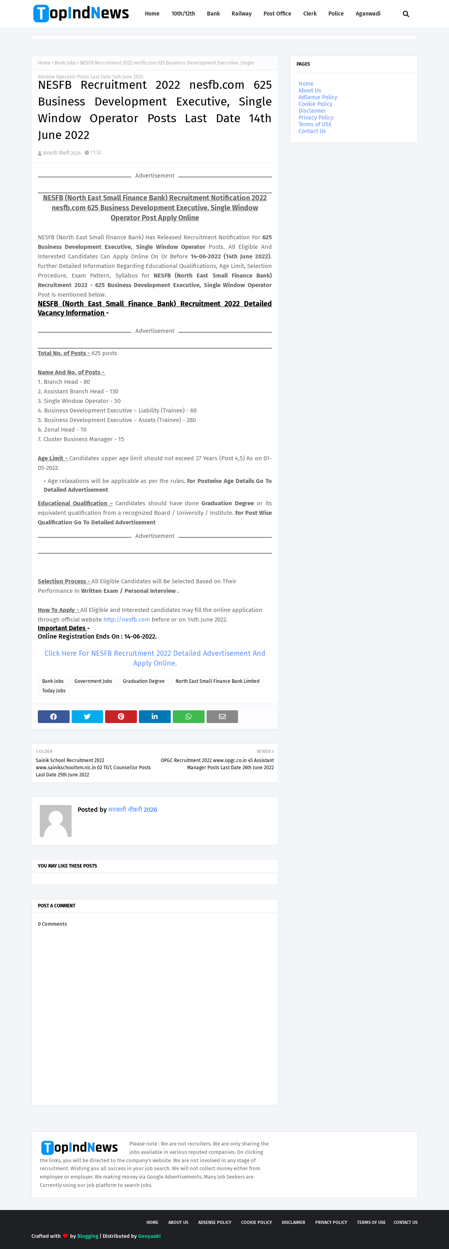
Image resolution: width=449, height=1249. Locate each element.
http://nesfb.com (126, 619)
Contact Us (312, 131)
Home (44, 63)
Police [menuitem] (336, 13)
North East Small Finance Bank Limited (218, 681)
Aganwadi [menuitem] (368, 13)
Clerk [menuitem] (309, 13)
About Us (310, 90)
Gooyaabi (149, 1236)
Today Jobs (54, 691)
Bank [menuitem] (213, 13)
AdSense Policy (318, 97)
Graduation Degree (144, 681)
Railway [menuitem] (242, 13)
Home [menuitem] (152, 13)
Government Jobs (93, 681)
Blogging (87, 1236)
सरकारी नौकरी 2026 (62, 153)
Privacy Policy (316, 117)
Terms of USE (315, 124)
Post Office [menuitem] (277, 13)
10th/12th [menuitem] (183, 13)
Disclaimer (312, 111)
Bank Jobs (65, 63)
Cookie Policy (315, 104)
